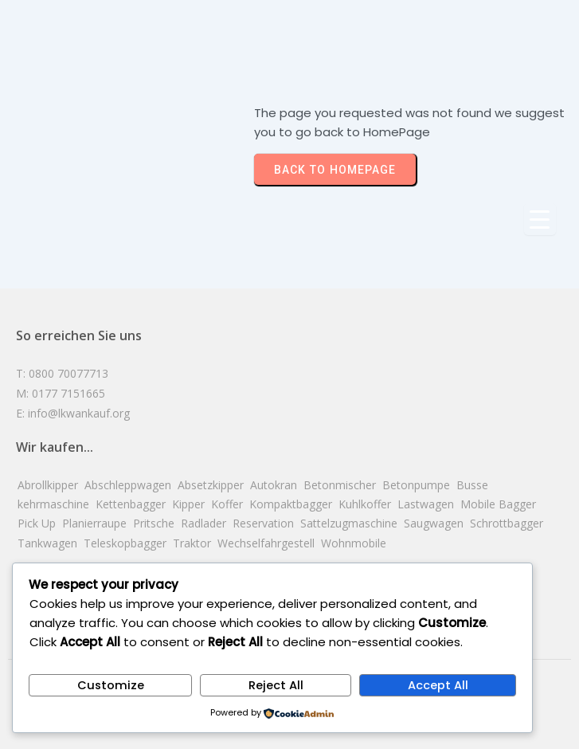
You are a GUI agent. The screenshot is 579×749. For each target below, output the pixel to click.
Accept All (438, 685)
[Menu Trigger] (540, 219)
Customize (110, 685)
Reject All (275, 685)
